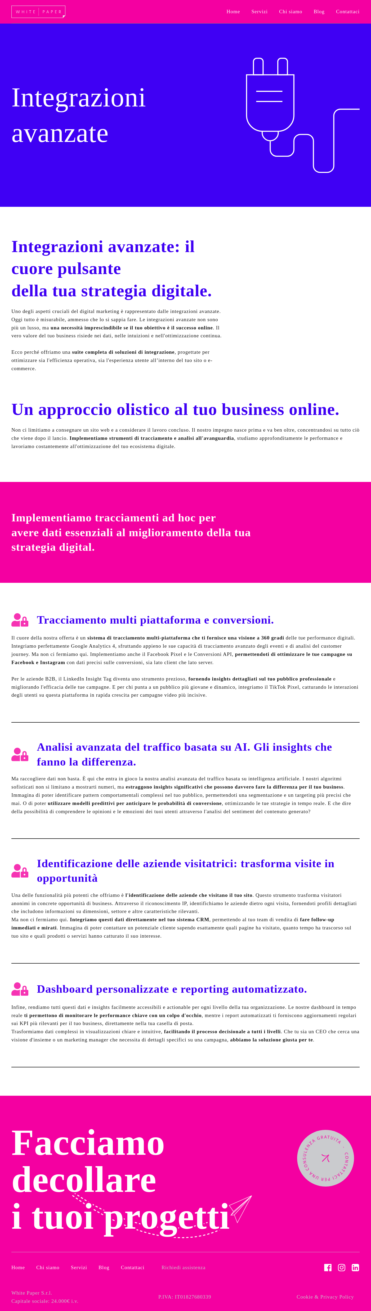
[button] (259, 12)
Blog (104, 1267)
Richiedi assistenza (183, 1267)
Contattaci (132, 1267)
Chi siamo (48, 1267)
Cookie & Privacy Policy (325, 1297)
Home (18, 1267)
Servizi (79, 1267)
